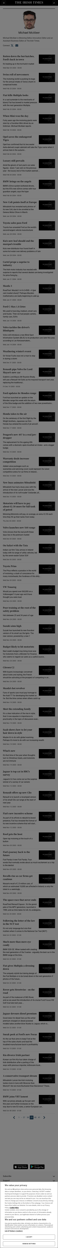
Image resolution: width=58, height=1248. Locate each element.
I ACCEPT (29, 1237)
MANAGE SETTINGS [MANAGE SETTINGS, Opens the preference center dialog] (29, 1244)
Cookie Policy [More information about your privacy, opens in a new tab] (14, 1208)
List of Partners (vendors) (14, 1231)
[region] (29, 1215)
